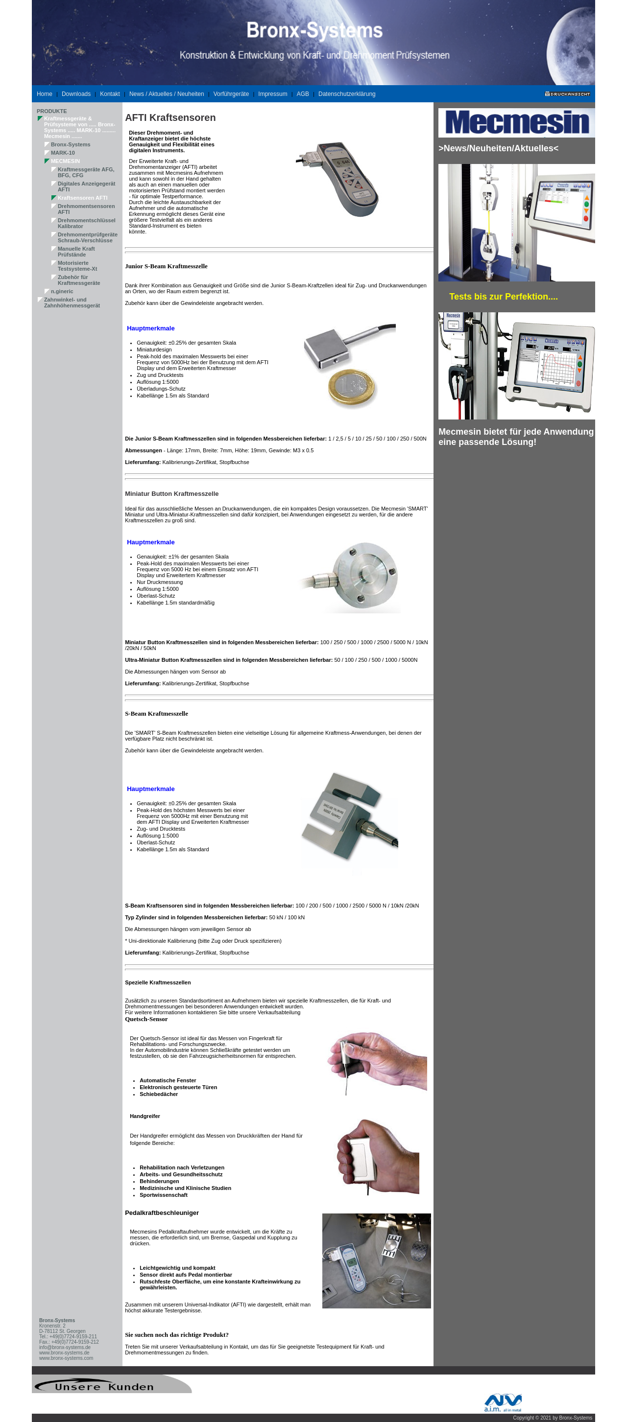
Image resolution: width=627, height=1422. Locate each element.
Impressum (272, 94)
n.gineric (62, 291)
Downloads (76, 94)
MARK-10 (63, 153)
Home (44, 94)
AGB (303, 94)
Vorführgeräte (231, 94)
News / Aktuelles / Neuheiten (166, 94)
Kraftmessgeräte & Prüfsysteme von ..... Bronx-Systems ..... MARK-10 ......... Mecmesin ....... (80, 127)
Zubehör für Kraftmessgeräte (79, 280)
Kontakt (110, 94)
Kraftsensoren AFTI (83, 198)
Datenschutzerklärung (347, 94)
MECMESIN (65, 161)
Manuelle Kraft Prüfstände (76, 251)
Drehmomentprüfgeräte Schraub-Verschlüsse (88, 237)
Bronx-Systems (71, 144)
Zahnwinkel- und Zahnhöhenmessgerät (72, 302)
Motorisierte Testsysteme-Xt (77, 266)
